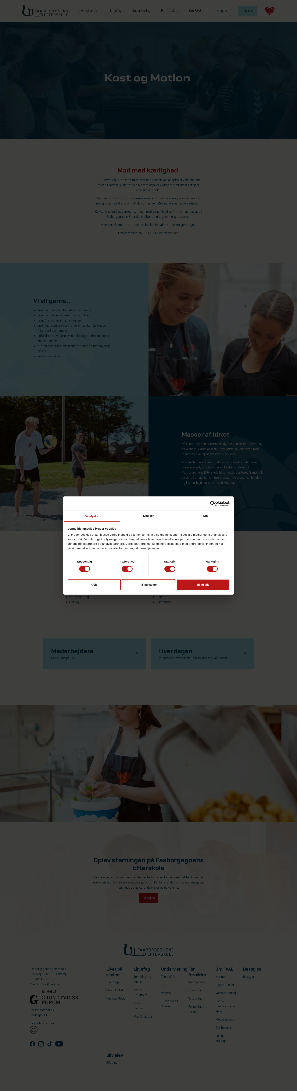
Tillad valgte (148, 584)
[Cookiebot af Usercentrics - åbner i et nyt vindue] (213, 503)
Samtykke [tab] (91, 516)
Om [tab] (205, 515)
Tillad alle (202, 584)
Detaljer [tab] (148, 515)
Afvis (94, 584)
